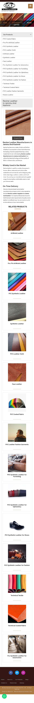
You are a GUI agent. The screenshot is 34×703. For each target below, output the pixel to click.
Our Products (17, 23)
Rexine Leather (7, 95)
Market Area (13, 683)
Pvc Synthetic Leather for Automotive (15, 65)
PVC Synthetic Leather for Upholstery (15, 72)
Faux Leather (7, 61)
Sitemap (22, 683)
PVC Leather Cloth (9, 50)
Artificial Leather (8, 54)
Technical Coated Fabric (10, 87)
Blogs (26, 679)
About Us (9, 679)
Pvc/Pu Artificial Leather (11, 42)
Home (5, 23)
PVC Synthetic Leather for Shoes (13, 76)
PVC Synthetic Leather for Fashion (14, 80)
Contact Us (4, 683)
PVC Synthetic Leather (10, 46)
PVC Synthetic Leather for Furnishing (15, 68)
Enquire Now (18, 138)
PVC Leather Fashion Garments (13, 91)
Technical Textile (8, 83)
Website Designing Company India (23, 691)
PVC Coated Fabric (9, 39)
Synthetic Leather (8, 57)
